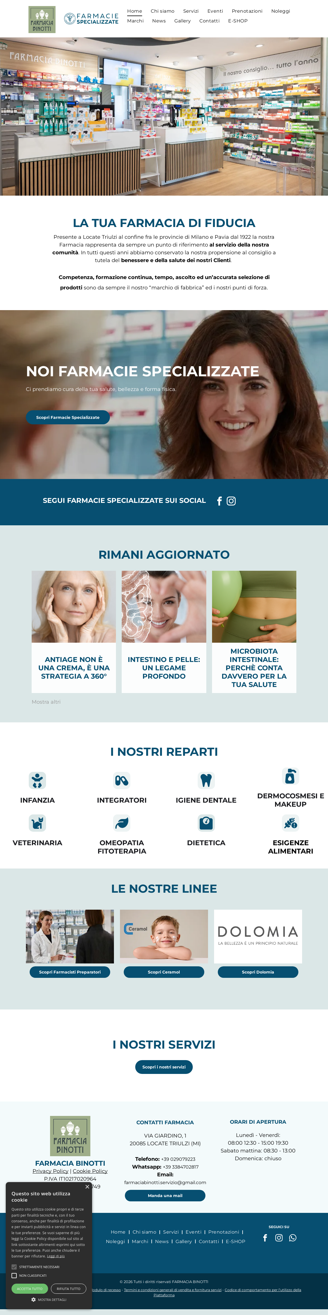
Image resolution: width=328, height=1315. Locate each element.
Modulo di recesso (105, 1290)
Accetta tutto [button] (30, 1289)
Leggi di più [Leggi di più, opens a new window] (56, 1256)
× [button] (87, 1187)
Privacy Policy (50, 1171)
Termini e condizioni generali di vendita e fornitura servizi (173, 1290)
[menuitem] (134, 11)
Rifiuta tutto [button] (68, 1289)
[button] (14, 1267)
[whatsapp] (292, 1238)
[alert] (49, 1245)
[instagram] (231, 502)
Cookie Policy (90, 1171)
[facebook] (219, 502)
